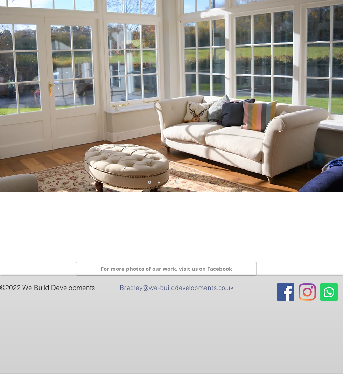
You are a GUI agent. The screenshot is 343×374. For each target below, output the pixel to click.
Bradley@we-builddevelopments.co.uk (177, 288)
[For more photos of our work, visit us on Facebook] (166, 269)
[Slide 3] (159, 182)
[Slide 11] (176, 182)
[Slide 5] (149, 182)
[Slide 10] (168, 182)
